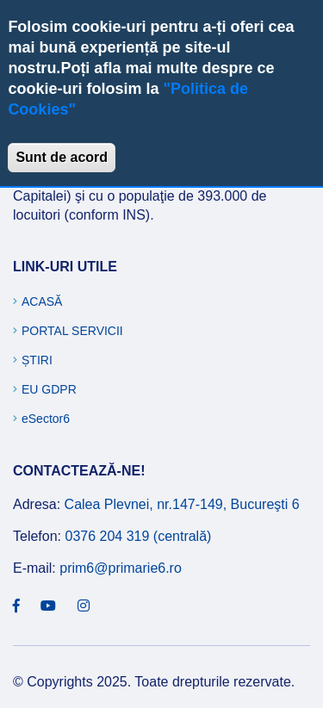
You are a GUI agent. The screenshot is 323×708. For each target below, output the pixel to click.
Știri (37, 360)
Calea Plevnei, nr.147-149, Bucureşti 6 (182, 504)
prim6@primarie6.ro (120, 568)
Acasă (42, 301)
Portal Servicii (72, 331)
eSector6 (46, 418)
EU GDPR (49, 389)
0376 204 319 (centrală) (138, 536)
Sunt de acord (62, 157)
